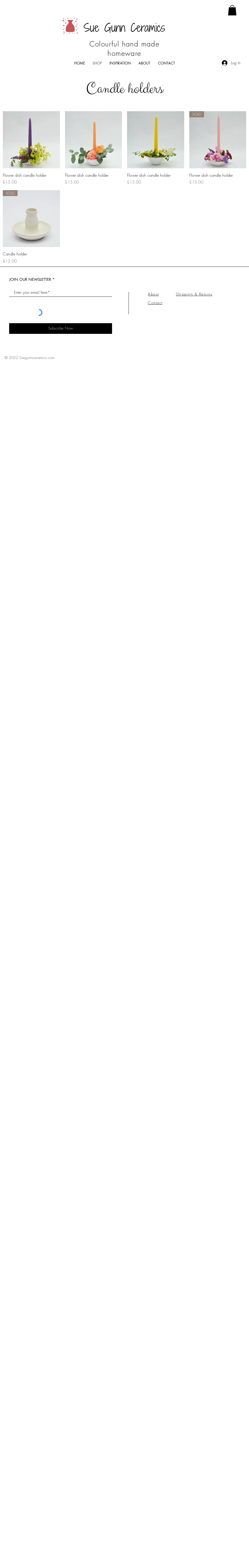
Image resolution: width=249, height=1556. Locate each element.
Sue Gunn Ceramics (124, 27)
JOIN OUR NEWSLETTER (30, 279)
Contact (155, 302)
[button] (232, 10)
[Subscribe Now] (60, 328)
